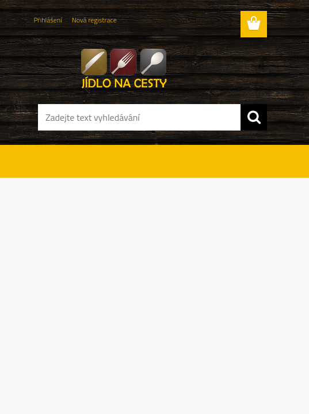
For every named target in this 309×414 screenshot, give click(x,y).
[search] (254, 117)
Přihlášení (48, 19)
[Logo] (147, 66)
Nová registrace (94, 19)
